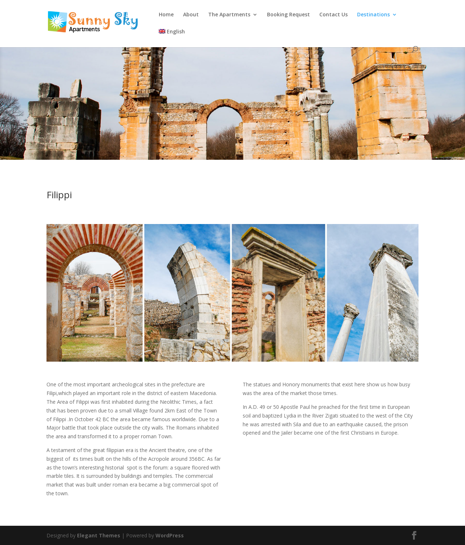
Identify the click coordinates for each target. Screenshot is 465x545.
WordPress (169, 535)
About (191, 15)
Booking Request (288, 15)
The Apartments (229, 15)
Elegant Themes (98, 535)
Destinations (373, 15)
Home (166, 15)
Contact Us (333, 15)
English (172, 32)
